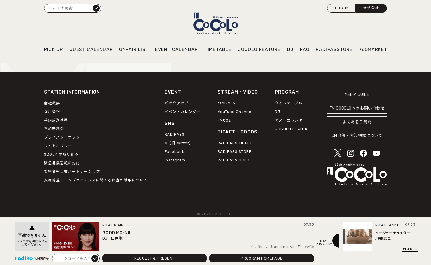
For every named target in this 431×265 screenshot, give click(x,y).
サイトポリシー (58, 146)
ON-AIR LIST (134, 49)
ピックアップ (177, 103)
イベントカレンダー (183, 112)
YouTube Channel (235, 112)
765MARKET (373, 49)
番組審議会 (54, 129)
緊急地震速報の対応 (62, 163)
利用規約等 (41, 258)
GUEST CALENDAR (91, 49)
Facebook (174, 151)
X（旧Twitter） (179, 143)
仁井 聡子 (119, 238)
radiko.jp (226, 103)
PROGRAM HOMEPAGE (261, 258)
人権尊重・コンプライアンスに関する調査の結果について (96, 180)
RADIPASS (175, 134)
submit (95, 258)
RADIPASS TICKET (235, 143)
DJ (290, 49)
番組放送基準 (56, 120)
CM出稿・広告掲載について (357, 135)
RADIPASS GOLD (234, 160)
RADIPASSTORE (334, 49)
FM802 (224, 120)
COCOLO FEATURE (259, 49)
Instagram (175, 160)
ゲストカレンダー (291, 120)
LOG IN (342, 8)
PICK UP (53, 49)
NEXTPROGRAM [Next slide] (324, 242)
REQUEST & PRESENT (154, 258)
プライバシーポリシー (64, 137)
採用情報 (52, 112)
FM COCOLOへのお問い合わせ (357, 108)
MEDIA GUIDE (357, 94)
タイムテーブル (288, 103)
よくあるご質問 (356, 122)
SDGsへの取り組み (61, 154)
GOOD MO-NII (116, 232)
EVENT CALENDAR (176, 49)
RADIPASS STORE (235, 151)
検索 (96, 8)
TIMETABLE (218, 49)
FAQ (305, 49)
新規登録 (371, 8)
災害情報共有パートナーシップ (72, 171)
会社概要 (52, 103)
